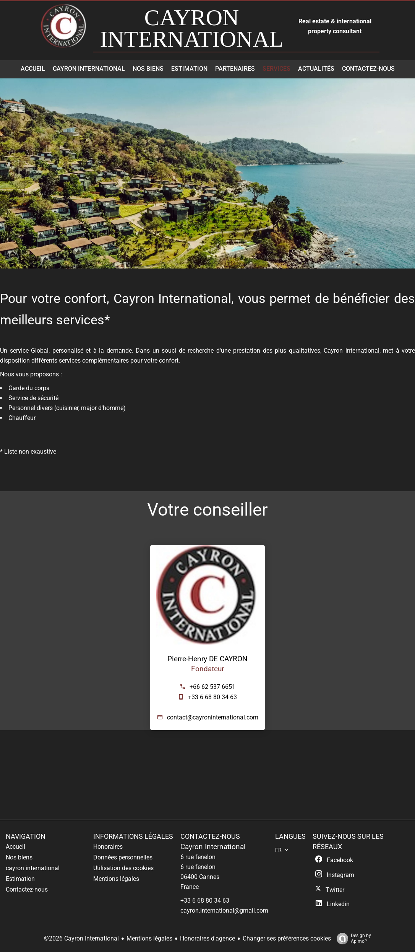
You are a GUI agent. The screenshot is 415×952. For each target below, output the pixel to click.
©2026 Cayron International (81, 938)
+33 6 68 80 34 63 (212, 697)
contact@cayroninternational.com (212, 717)
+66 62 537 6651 (212, 686)
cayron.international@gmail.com (224, 910)
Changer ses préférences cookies (287, 938)
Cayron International (213, 847)
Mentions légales (149, 938)
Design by (352, 938)
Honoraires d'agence (207, 938)
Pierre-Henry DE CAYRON (207, 659)
